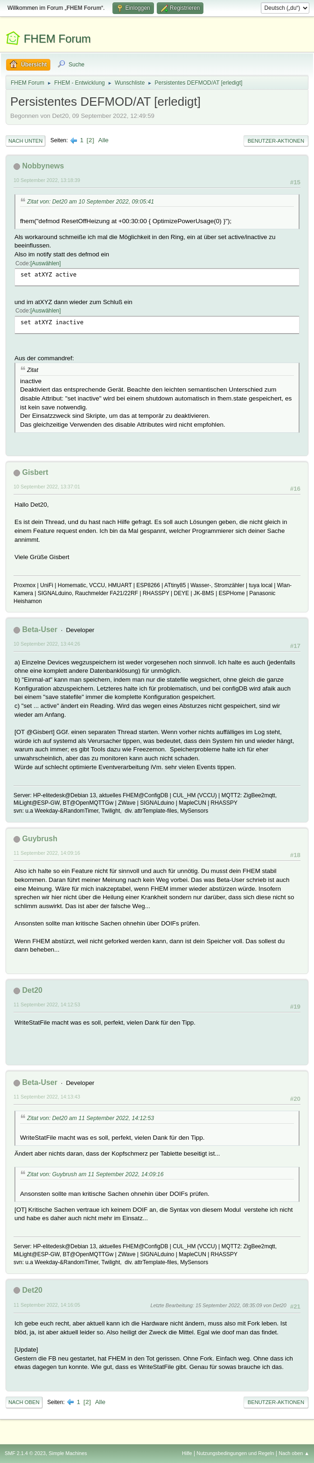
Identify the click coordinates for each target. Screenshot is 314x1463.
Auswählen (45, 263)
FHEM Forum (57, 38)
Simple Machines (68, 1453)
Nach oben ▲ (294, 1453)
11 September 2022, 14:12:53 (47, 1004)
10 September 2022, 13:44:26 (47, 644)
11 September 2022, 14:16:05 (47, 1305)
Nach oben (24, 1402)
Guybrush (39, 839)
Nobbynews (43, 166)
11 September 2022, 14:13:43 (47, 1096)
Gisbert (35, 472)
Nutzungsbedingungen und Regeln (235, 1453)
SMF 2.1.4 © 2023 (25, 1453)
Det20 (32, 990)
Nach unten (25, 141)
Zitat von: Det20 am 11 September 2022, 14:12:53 (90, 1118)
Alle (103, 140)
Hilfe (187, 1453)
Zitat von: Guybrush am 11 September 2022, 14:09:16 (95, 1174)
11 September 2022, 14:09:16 (47, 853)
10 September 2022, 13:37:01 (47, 486)
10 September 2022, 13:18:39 (47, 180)
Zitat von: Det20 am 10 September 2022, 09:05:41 (90, 201)
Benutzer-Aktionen (276, 141)
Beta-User (39, 629)
